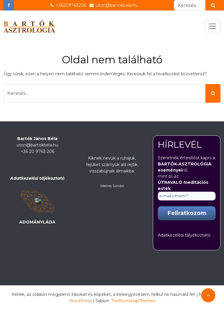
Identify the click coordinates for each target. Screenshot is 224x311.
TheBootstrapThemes (133, 300)
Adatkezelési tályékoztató (184, 235)
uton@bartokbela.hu (114, 5)
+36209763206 (68, 5)
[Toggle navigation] (212, 26)
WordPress (80, 300)
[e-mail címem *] (187, 196)
